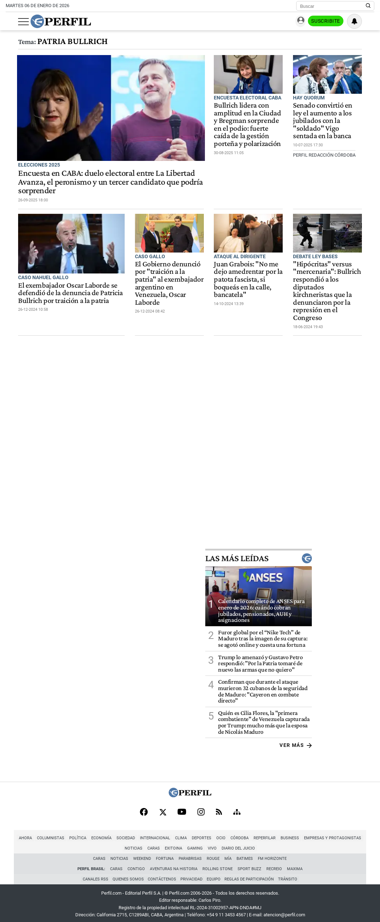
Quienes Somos (126, 876)
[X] (162, 808)
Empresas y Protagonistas (321, 834)
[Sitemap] (236, 808)
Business (278, 834)
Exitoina (162, 845)
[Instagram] (201, 808)
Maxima (295, 865)
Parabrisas (190, 855)
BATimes (245, 855)
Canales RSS (93, 876)
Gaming (184, 845)
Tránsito (290, 876)
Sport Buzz (249, 865)
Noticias (364, 834)
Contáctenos (161, 876)
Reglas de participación (251, 876)
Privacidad (191, 876)
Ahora (14, 834)
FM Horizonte (272, 855)
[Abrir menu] (11, 22)
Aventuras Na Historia (173, 865)
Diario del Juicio (227, 845)
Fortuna (165, 855)
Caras (142, 845)
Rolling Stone (217, 865)
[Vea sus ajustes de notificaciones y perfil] (367, 21)
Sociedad (114, 834)
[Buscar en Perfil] (368, 6)
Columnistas (39, 834)
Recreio (274, 865)
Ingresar (303, 21)
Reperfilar (253, 834)
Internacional (144, 834)
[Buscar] (333, 6)
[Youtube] (182, 808)
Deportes (190, 834)
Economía (90, 834)
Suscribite (338, 22)
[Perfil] (190, 791)
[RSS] (219, 808)
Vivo (201, 845)
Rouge (213, 855)
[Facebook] (144, 808)
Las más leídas (321, 554)
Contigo (136, 865)
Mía (228, 855)
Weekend (142, 855)
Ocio (209, 834)
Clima (169, 834)
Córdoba (228, 834)
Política (66, 834)
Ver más (358, 741)
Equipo (214, 876)
